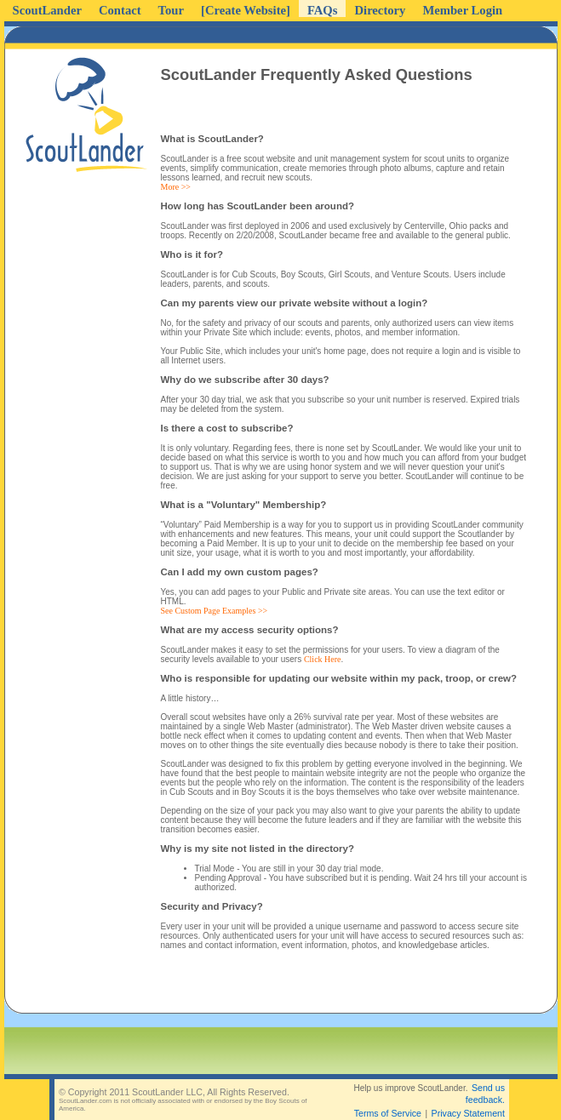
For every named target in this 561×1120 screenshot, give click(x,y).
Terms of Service (387, 1113)
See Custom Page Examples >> (214, 610)
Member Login (462, 10)
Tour (171, 10)
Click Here (322, 659)
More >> (176, 186)
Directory (379, 10)
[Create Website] (245, 10)
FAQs (322, 10)
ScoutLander (47, 10)
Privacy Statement (468, 1113)
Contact (120, 10)
